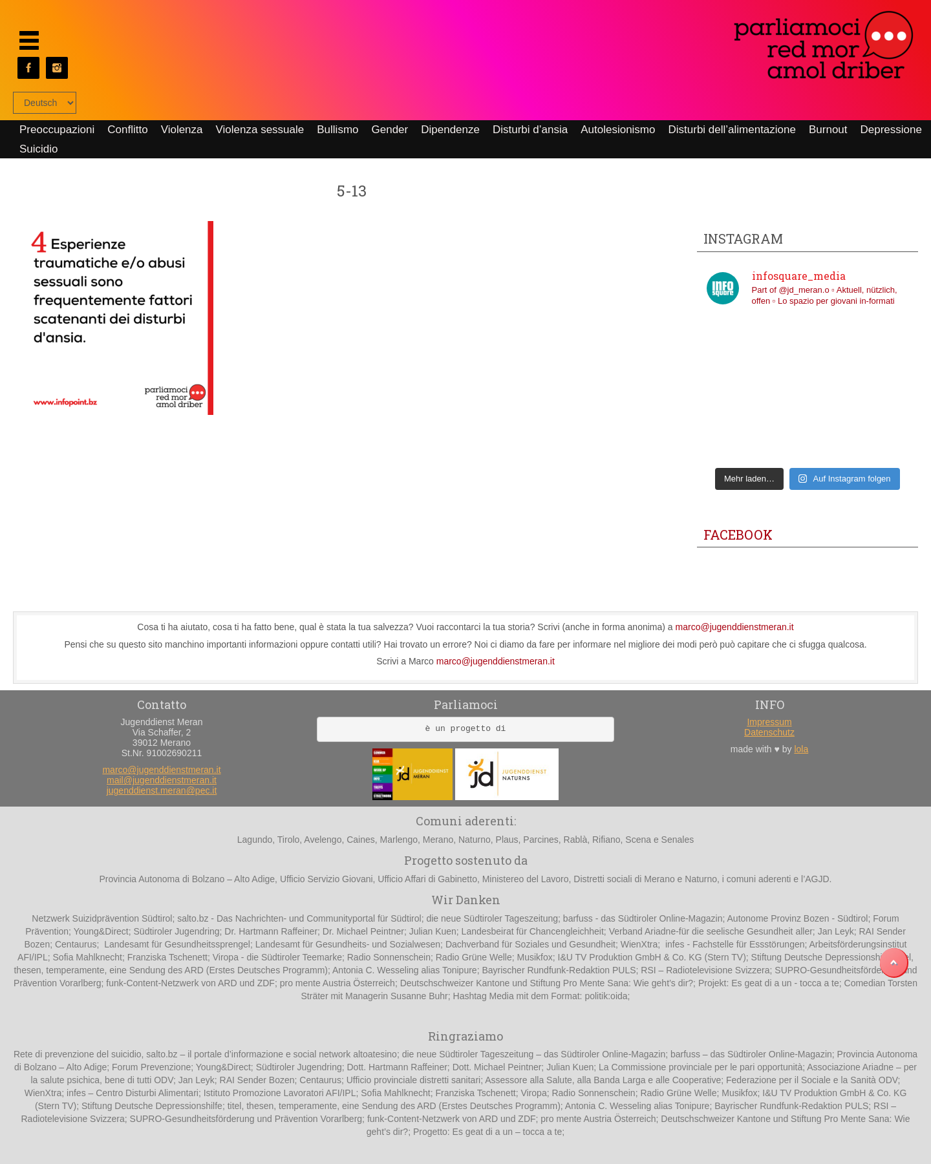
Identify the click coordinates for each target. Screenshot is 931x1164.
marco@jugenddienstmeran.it (735, 627)
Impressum (769, 722)
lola (801, 749)
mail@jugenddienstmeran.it (162, 780)
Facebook (738, 534)
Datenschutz (769, 732)
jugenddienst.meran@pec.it (162, 790)
